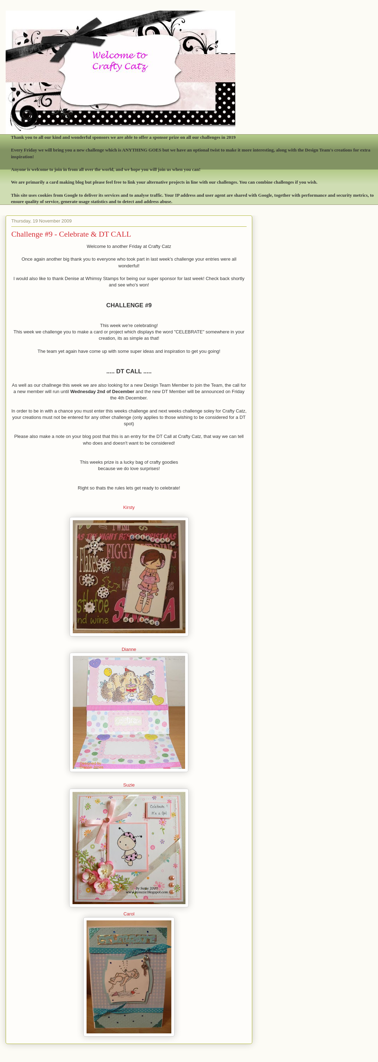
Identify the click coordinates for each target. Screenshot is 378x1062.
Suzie (129, 785)
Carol (128, 913)
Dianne (129, 649)
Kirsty (129, 507)
